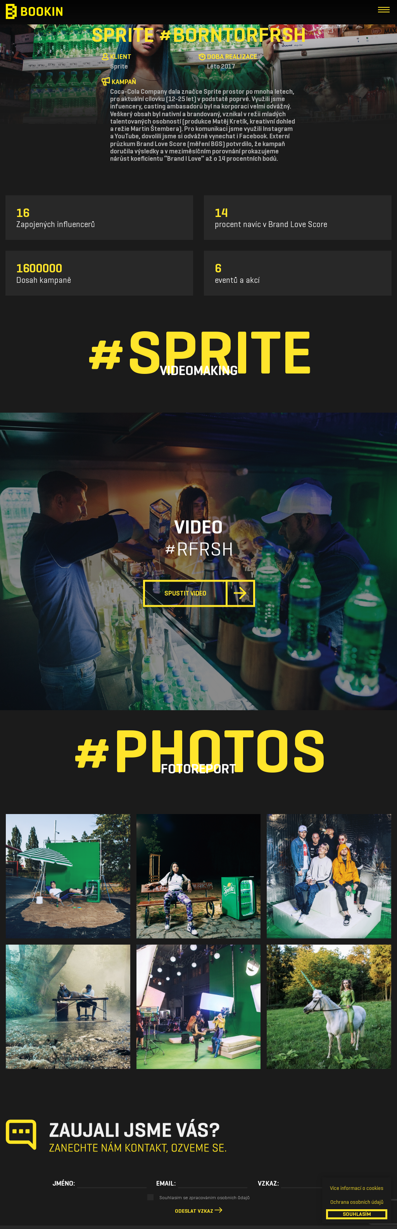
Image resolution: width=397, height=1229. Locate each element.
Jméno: (63, 1183)
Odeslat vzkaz (194, 1211)
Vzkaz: (268, 1183)
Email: (166, 1183)
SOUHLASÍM (357, 1214)
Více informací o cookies (356, 1188)
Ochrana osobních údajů (356, 1202)
